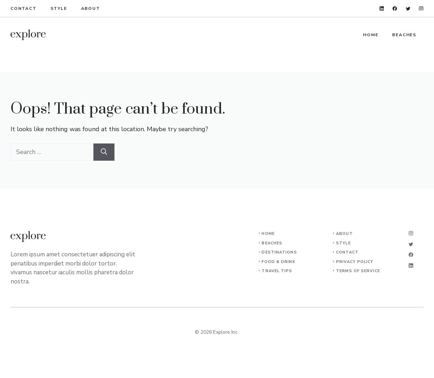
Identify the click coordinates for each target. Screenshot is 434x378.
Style (59, 8)
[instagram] (421, 8)
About (90, 8)
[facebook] (395, 8)
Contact (24, 8)
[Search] (103, 152)
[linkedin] (382, 8)
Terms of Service (358, 271)
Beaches (404, 35)
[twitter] (408, 8)
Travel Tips (277, 271)
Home (370, 35)
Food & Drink (278, 261)
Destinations (279, 252)
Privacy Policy (354, 261)
